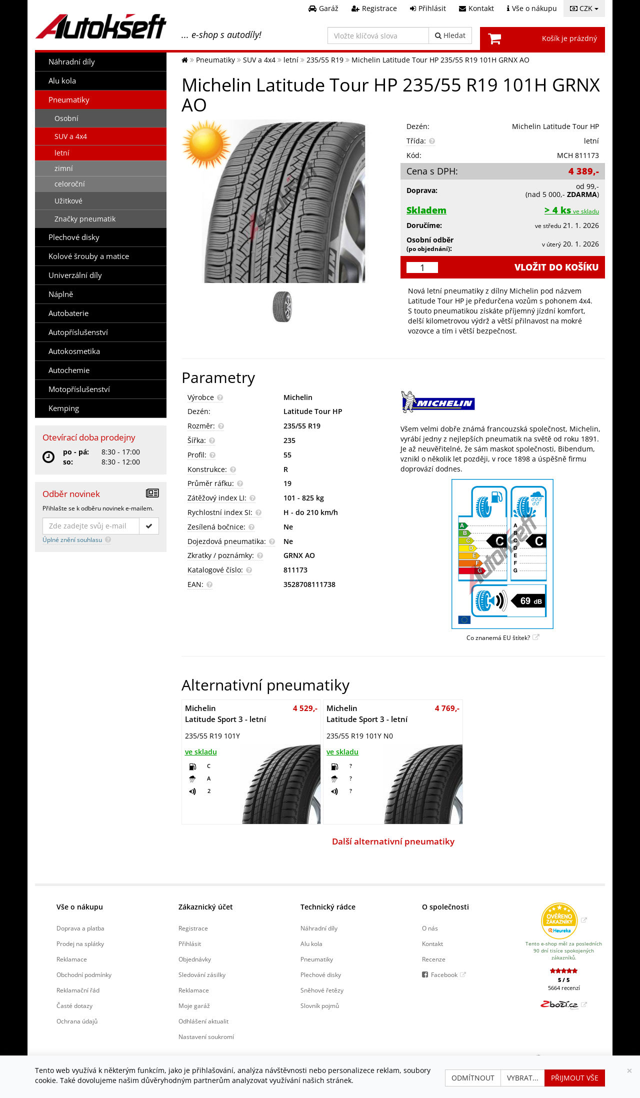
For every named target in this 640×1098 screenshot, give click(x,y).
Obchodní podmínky (84, 974)
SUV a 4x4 (70, 136)
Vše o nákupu (79, 907)
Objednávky (194, 959)
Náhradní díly (71, 61)
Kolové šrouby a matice (88, 256)
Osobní (66, 118)
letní (62, 153)
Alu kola (62, 81)
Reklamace (71, 959)
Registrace (193, 928)
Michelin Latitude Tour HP (555, 126)
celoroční (69, 183)
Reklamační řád (78, 990)
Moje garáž (194, 1006)
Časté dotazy (74, 1006)
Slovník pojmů (319, 1006)
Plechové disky (74, 237)
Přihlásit (189, 944)
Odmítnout (473, 1077)
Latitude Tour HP (313, 411)
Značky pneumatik (85, 219)
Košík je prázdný (569, 38)
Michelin (298, 397)
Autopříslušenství (78, 332)
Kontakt (432, 944)
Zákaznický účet (205, 907)
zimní (63, 168)
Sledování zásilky (202, 974)
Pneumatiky (69, 99)
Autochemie (69, 370)
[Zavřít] (629, 1071)
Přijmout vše (574, 1077)
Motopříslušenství (79, 389)
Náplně (60, 294)
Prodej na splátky (80, 944)
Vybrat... (522, 1077)
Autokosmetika (74, 351)
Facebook (444, 974)
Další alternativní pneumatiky (393, 841)
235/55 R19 (302, 425)
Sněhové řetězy (322, 990)
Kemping (63, 408)
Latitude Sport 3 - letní (225, 713)
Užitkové (68, 201)
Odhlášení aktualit (203, 1021)
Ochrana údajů (77, 1021)
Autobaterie (68, 313)
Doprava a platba (80, 928)
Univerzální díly (75, 275)
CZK (584, 8)
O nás (430, 928)
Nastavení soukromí (206, 1036)
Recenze (434, 959)
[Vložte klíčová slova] (378, 35)
